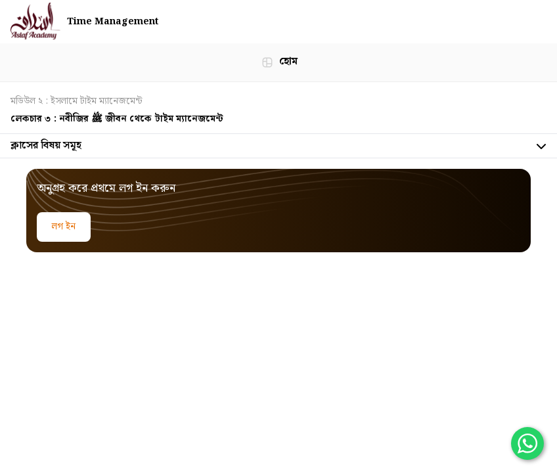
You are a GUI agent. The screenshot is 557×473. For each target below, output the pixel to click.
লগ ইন (64, 226)
